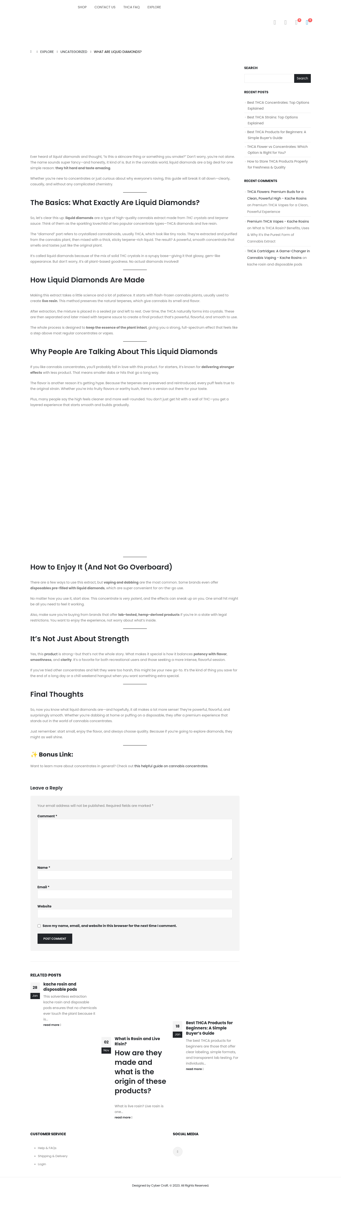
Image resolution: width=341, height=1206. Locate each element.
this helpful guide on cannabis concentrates (170, 766)
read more (52, 1025)
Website (45, 906)
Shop (82, 7)
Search (251, 68)
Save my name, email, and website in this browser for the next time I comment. (110, 926)
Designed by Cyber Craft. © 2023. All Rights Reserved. (170, 1185)
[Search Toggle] (275, 22)
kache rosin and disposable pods (60, 986)
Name (44, 867)
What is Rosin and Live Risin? (137, 1041)
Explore (154, 7)
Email (44, 887)
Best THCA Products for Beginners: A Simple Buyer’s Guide (209, 1028)
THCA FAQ (131, 7)
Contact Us (105, 7)
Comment (47, 816)
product (51, 654)
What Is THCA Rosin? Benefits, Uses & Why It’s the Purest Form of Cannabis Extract (278, 235)
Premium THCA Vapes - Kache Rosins (278, 221)
